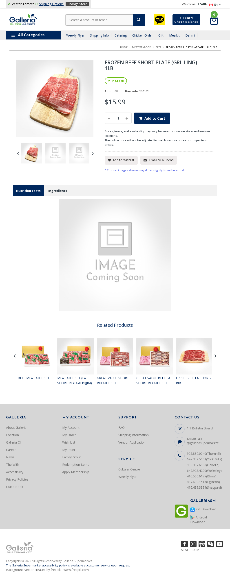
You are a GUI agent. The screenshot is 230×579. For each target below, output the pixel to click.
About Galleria (16, 427)
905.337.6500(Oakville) (203, 465)
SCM (195, 550)
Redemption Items (75, 464)
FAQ (121, 427)
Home (124, 47)
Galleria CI (13, 442)
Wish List (68, 442)
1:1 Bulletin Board (200, 428)
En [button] (215, 4)
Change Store (77, 4)
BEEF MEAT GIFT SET (33, 378)
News (10, 457)
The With (12, 464)
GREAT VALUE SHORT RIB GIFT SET (113, 380)
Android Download (198, 519)
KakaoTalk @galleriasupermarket (203, 441)
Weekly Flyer (75, 35)
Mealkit (174, 35)
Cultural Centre (129, 469)
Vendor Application (132, 442)
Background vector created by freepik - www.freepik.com (47, 570)
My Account (71, 427)
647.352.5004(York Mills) (204, 459)
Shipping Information (133, 435)
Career (11, 450)
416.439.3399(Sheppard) (204, 487)
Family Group (72, 457)
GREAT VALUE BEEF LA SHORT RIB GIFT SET (153, 380)
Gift (161, 35)
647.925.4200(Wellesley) (204, 470)
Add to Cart (154, 118)
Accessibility (14, 472)
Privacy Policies (17, 479)
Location (12, 435)
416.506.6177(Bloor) (201, 476)
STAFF (185, 550)
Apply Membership (75, 472)
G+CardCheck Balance (186, 19)
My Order (69, 435)
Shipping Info (99, 35)
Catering (121, 35)
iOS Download (203, 509)
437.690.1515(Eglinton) (203, 482)
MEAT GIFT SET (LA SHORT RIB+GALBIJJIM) (74, 380)
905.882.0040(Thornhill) (204, 453)
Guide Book (14, 487)
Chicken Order (142, 35)
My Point (68, 450)
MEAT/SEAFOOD (141, 47)
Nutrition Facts (28, 191)
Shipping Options (51, 4)
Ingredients (57, 191)
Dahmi (190, 35)
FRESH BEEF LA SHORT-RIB (193, 380)
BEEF (158, 47)
